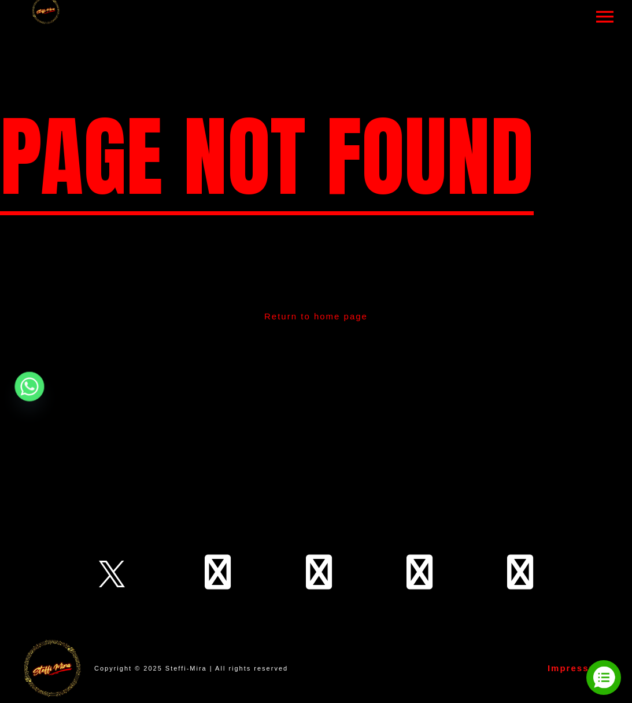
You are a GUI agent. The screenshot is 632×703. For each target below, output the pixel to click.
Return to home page (316, 316)
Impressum (576, 668)
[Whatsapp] (29, 386)
